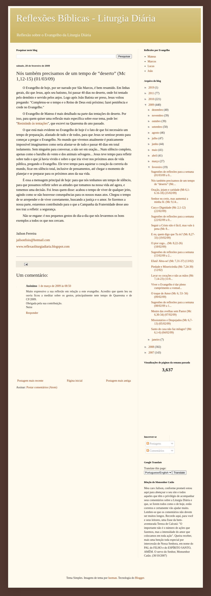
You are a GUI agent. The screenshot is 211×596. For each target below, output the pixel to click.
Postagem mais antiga (118, 380)
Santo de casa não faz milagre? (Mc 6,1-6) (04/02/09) (171, 331)
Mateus (152, 56)
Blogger (139, 577)
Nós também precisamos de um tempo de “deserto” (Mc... (173, 182)
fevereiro (157, 167)
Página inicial (75, 380)
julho (155, 138)
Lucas (151, 66)
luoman (112, 577)
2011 (152, 93)
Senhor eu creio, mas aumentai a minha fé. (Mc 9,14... (169, 200)
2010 (152, 99)
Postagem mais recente (30, 380)
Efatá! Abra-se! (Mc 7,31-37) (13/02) (172, 261)
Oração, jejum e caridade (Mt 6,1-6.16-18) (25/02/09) (170, 191)
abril (155, 155)
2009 (152, 104)
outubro (156, 121)
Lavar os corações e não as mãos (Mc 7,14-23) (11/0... (172, 277)
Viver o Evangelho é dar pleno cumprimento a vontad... (168, 286)
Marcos (152, 61)
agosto (156, 132)
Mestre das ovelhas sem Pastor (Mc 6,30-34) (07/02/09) (171, 313)
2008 (152, 346)
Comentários (155, 450)
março (155, 161)
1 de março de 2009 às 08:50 (54, 285)
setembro (157, 126)
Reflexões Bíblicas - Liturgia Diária (86, 18)
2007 (152, 352)
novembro (158, 115)
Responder (32, 312)
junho (155, 144)
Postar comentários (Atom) (41, 387)
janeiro (156, 339)
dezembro (158, 109)
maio (155, 149)
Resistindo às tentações (33, 123)
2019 (152, 87)
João (150, 70)
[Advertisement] (169, 404)
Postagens (153, 443)
